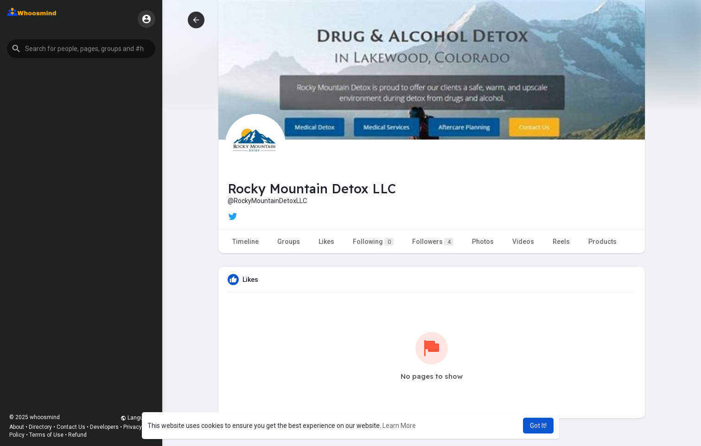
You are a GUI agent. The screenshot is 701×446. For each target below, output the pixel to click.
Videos (523, 241)
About (16, 427)
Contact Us (71, 427)
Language (137, 417)
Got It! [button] (538, 425)
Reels (561, 241)
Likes (326, 241)
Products (602, 241)
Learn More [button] (399, 425)
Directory (40, 427)
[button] (81, 48)
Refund (77, 435)
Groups (288, 241)
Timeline (245, 241)
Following (373, 242)
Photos (483, 241)
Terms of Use (46, 435)
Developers (104, 427)
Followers (432, 242)
